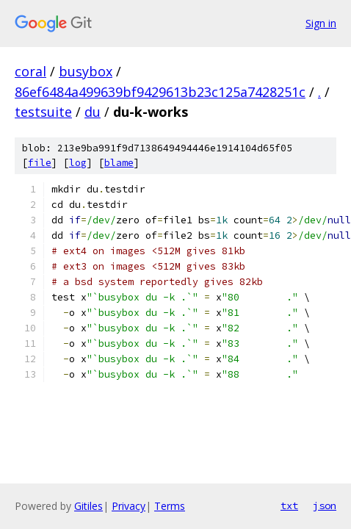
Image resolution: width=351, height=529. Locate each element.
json (324, 505)
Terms (169, 506)
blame (119, 162)
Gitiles (88, 506)
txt (289, 505)
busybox (85, 71)
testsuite (43, 111)
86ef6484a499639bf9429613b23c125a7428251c (160, 92)
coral (30, 71)
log (78, 162)
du (92, 111)
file (39, 162)
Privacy (128, 506)
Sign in (320, 23)
